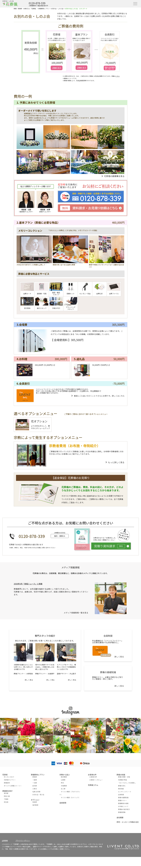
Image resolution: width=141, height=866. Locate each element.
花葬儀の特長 (122, 780)
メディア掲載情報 (70, 567)
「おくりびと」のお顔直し (127, 783)
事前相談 (121, 789)
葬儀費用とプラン (38, 774)
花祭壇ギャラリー (10, 780)
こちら (118, 76)
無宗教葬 (64, 777)
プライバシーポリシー (22, 840)
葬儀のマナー (122, 800)
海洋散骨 (35, 805)
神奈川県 (7, 796)
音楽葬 (34, 802)
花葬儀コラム (93, 785)
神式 (62, 783)
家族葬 (34, 777)
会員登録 (62, 803)
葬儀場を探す (7, 791)
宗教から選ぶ (64, 774)
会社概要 (120, 817)
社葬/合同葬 (36, 792)
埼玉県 (6, 802)
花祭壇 (4, 774)
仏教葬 (63, 780)
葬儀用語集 (121, 812)
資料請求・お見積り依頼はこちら (90, 208)
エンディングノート (124, 792)
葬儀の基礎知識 (123, 797)
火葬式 (34, 789)
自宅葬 (34, 786)
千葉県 (6, 799)
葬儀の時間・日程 (124, 777)
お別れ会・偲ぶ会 (38, 794)
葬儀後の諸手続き (124, 809)
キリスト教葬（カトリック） (70, 797)
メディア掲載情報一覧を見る (76, 612)
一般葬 (34, 780)
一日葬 (34, 783)
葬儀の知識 (121, 774)
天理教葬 (64, 786)
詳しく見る (29, 680)
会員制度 (121, 794)
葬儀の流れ (121, 786)
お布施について (123, 806)
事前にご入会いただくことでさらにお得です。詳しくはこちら (99, 395)
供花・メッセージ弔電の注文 (128, 822)
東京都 (6, 793)
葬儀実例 (7, 783)
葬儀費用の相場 (123, 803)
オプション (35, 800)
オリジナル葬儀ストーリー (13, 786)
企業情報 (5, 840)
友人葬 (63, 789)
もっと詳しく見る (116, 462)
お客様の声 (92, 774)
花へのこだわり (9, 777)
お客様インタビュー (96, 780)
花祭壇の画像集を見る (114, 176)
